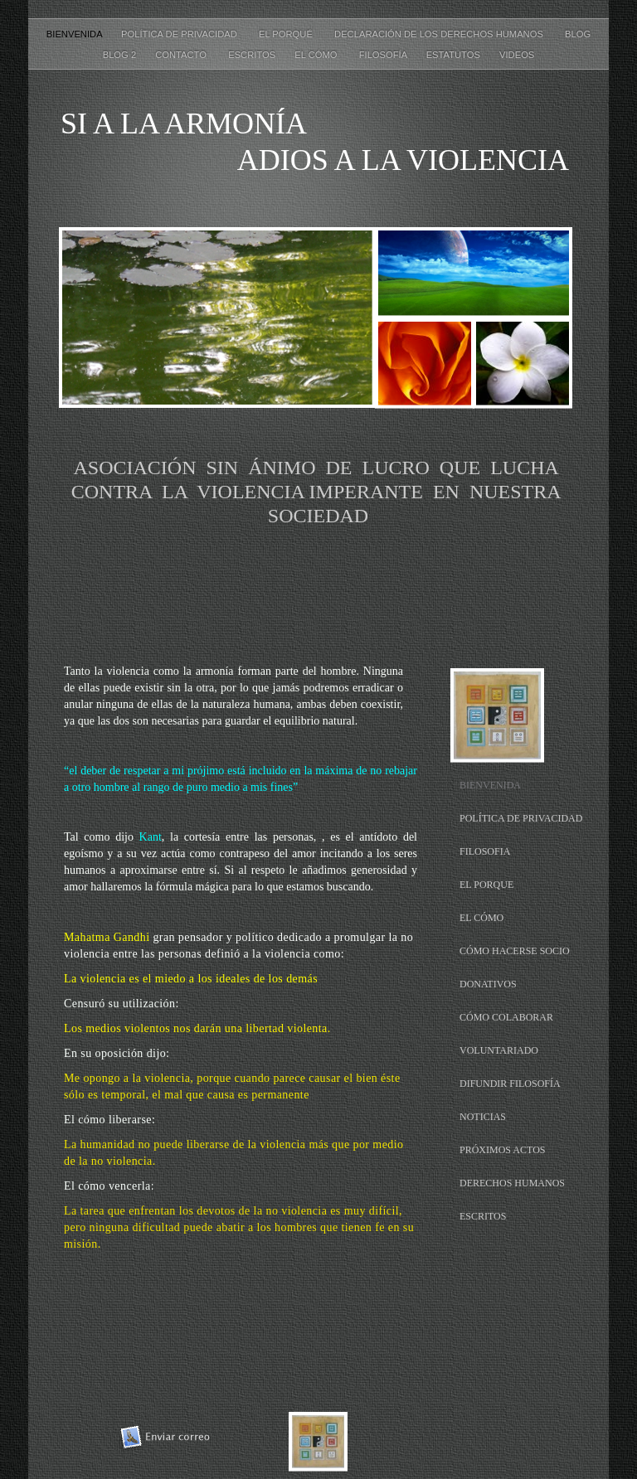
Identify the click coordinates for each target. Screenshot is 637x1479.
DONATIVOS (488, 984)
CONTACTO (183, 55)
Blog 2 (121, 55)
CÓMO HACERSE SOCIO (515, 951)
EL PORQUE (486, 884)
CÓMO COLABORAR (506, 1017)
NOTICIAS (483, 1117)
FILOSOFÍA (384, 55)
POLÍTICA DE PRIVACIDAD (181, 34)
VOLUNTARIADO (499, 1050)
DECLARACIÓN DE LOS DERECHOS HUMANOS (441, 34)
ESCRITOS (253, 55)
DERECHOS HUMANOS (512, 1183)
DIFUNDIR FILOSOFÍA (510, 1083)
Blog (578, 34)
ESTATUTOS (454, 55)
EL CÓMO (318, 55)
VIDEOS (516, 55)
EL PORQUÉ (288, 34)
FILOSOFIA (485, 851)
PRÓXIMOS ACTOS (502, 1150)
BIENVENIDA (75, 34)
